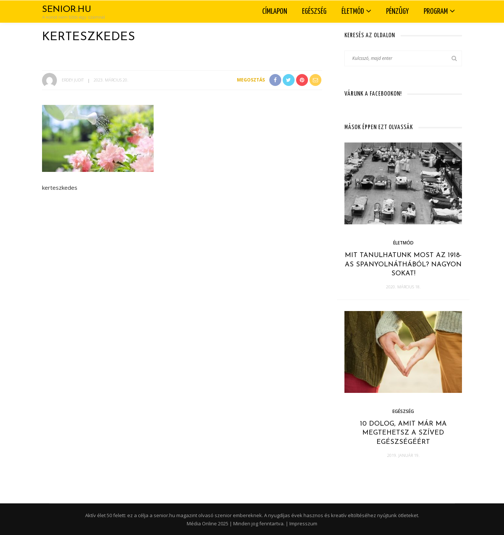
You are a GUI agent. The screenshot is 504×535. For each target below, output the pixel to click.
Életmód (352, 11)
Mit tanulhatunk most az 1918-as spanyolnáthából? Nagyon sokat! (403, 264)
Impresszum (303, 523)
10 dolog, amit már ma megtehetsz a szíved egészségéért (403, 433)
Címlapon (274, 11)
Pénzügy (397, 11)
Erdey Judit (73, 80)
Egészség (314, 11)
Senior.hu (66, 9)
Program (436, 11)
